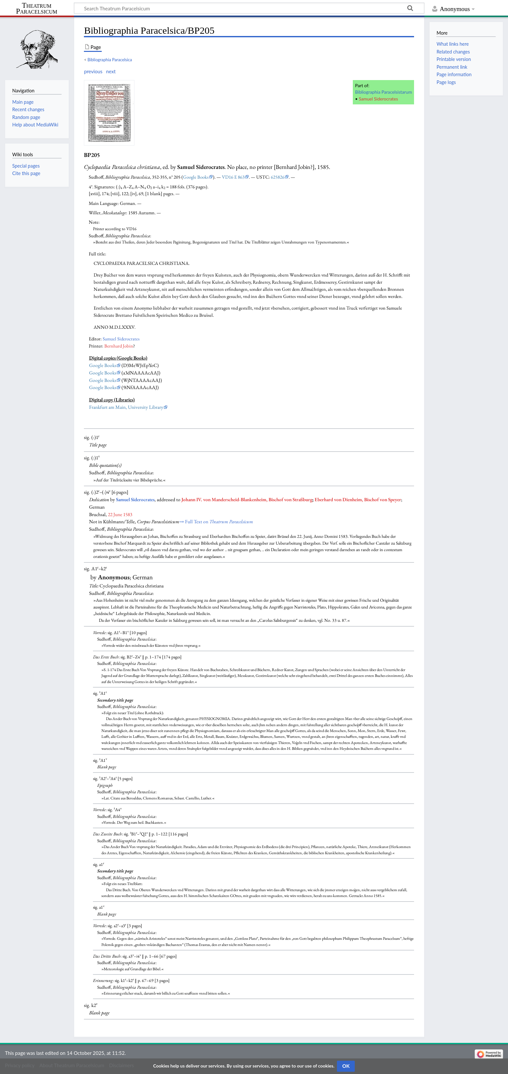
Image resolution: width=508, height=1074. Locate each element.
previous (93, 71)
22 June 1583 (120, 514)
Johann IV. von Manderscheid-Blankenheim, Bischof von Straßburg (246, 499)
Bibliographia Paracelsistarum (383, 92)
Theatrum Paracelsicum (36, 8)
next (110, 71)
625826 (277, 177)
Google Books (196, 177)
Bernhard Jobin (118, 346)
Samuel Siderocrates (378, 98)
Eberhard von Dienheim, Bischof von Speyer (358, 499)
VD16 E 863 (233, 177)
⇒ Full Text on (216, 521)
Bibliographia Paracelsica (109, 59)
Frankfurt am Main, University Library (126, 407)
